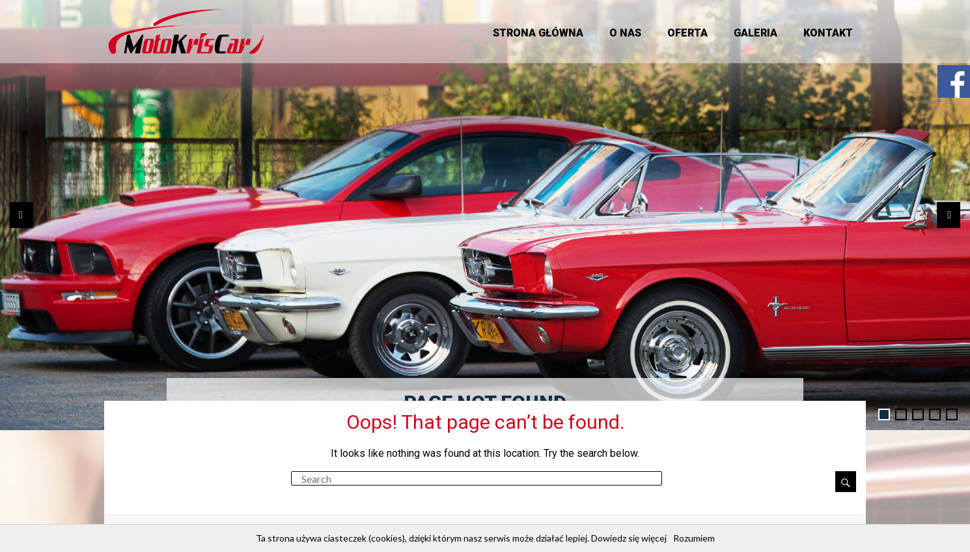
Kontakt (828, 33)
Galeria (755, 33)
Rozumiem (694, 538)
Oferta (687, 33)
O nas (625, 33)
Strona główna (538, 33)
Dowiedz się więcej (629, 538)
